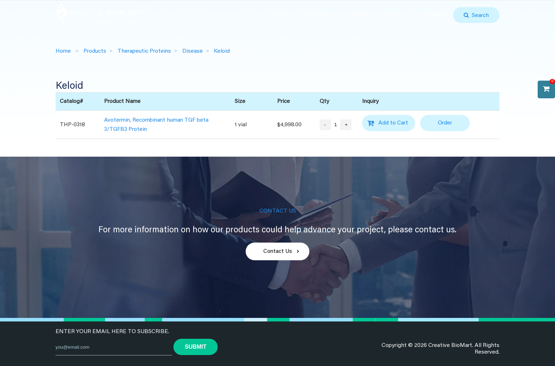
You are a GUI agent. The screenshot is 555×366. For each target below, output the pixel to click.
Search (479, 15)
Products (320, 15)
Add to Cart (393, 123)
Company (432, 15)
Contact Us (277, 251)
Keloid (222, 51)
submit (195, 347)
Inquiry (359, 15)
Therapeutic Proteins (144, 51)
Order (393, 15)
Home (281, 15)
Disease (192, 51)
